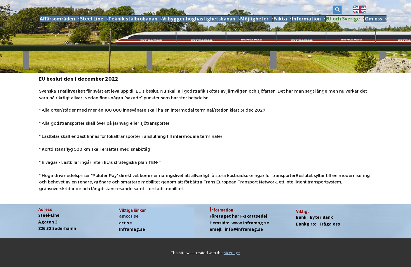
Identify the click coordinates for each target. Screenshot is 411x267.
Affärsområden (57, 18)
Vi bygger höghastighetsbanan (198, 18)
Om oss (373, 18)
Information (306, 18)
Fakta (280, 18)
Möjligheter (254, 18)
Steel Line (91, 18)
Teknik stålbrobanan (132, 18)
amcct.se (129, 216)
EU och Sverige (343, 18)
